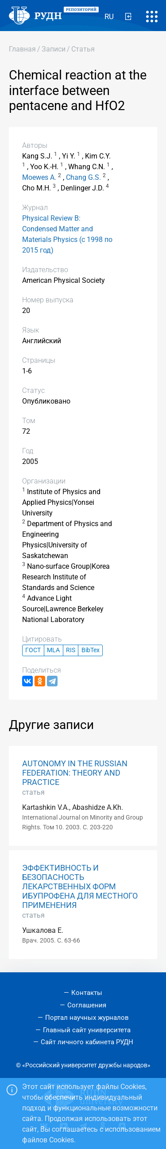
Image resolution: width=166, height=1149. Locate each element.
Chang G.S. (83, 177)
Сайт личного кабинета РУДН (87, 1042)
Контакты (86, 993)
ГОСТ (33, 650)
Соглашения (86, 1005)
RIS (70, 650)
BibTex (90, 650)
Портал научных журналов (87, 1018)
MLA (53, 650)
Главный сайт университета (87, 1030)
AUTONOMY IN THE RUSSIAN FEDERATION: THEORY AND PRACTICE (74, 773)
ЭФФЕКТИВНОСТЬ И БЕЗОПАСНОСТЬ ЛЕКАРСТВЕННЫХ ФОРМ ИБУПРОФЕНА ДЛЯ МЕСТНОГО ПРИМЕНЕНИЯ (80, 887)
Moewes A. (39, 177)
